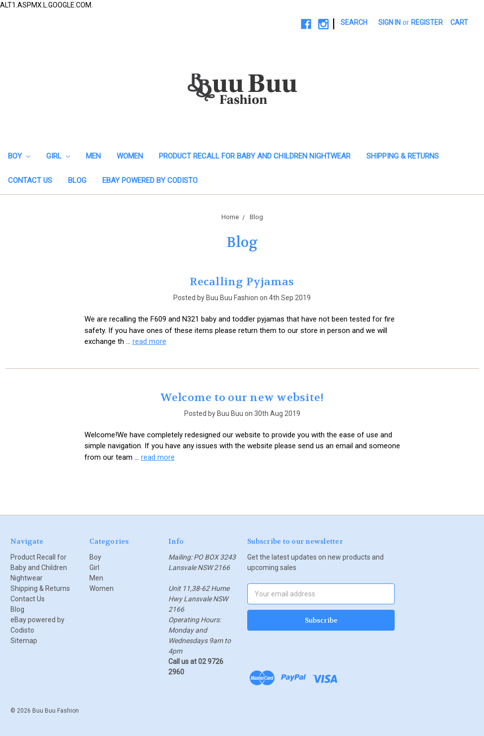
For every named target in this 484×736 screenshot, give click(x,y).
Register (427, 22)
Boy (19, 156)
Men (93, 156)
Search (354, 22)
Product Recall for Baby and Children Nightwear (254, 156)
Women (130, 156)
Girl (58, 156)
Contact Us (30, 180)
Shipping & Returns (402, 156)
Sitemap (23, 641)
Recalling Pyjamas (242, 282)
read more (149, 341)
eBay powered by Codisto (150, 180)
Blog (77, 180)
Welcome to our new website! (242, 398)
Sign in (389, 22)
